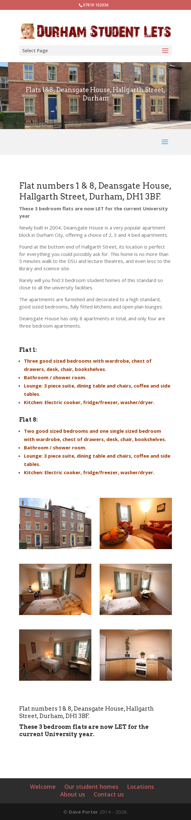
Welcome (43, 786)
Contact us (109, 794)
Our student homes (91, 786)
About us (72, 794)
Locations (140, 786)
